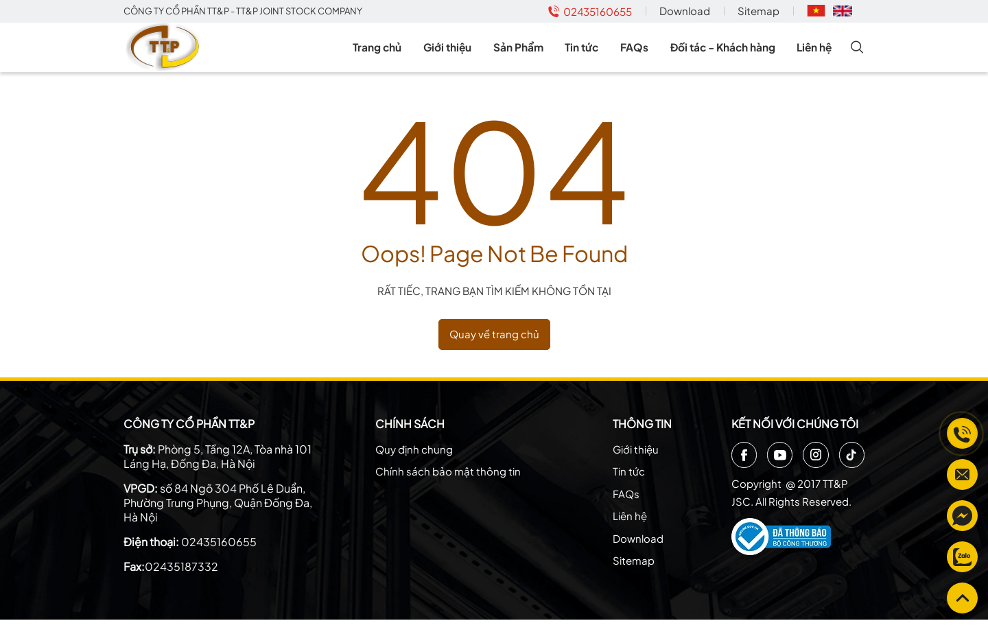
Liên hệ (816, 54)
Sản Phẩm (530, 54)
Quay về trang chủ (494, 348)
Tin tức (590, 54)
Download (684, 10)
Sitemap (758, 10)
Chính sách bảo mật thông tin (448, 486)
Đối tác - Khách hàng (725, 54)
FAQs (638, 54)
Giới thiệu (462, 54)
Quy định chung (414, 463)
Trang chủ (396, 54)
